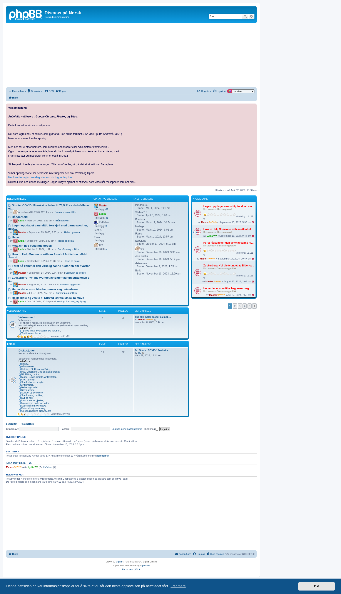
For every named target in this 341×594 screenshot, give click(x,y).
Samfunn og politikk (226, 245)
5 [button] (249, 306)
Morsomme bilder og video (33, 403)
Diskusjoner (209, 209)
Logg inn (11, 424)
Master (205, 222)
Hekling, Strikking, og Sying (71, 301)
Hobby (23, 364)
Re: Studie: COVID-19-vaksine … (153, 350)
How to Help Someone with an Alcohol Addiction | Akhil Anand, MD (228, 229)
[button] (254, 306)
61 (106, 209)
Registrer (27, 424)
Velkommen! (26, 317)
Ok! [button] (316, 586)
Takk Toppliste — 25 (19, 463)
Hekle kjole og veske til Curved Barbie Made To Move (46, 298)
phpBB (119, 562)
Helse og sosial (224, 209)
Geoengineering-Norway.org (34, 411)
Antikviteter (25, 384)
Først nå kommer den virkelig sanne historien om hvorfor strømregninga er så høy (228, 242)
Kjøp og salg (26, 379)
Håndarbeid (18, 217)
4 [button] (244, 306)
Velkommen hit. (16, 311)
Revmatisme (26, 390)
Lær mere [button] (178, 586)
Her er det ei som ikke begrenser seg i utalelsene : (228, 288)
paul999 (146, 565)
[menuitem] (35, 91)
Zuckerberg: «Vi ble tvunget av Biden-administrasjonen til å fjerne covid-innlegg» (228, 265)
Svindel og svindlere (30, 392)
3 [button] (240, 306)
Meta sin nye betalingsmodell (30, 245)
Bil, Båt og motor (28, 374)
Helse (14, 237)
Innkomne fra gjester (30, 400)
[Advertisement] (131, 55)
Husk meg (151, 429)
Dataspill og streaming (31, 408)
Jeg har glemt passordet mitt (127, 429)
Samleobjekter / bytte (31, 382)
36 (106, 217)
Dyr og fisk (25, 398)
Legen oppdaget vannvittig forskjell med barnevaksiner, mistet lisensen (228, 206)
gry (139, 352)
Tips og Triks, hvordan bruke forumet (39, 330)
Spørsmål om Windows (32, 405)
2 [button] (235, 306)
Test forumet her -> (29, 333)
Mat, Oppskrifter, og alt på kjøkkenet (39, 371)
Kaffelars (47, 467)
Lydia (210, 235)
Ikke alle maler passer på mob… (153, 317)
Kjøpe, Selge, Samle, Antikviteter (37, 377)
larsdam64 (103, 455)
